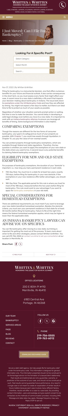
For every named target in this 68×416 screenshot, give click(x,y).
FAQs (8, 329)
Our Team (11, 316)
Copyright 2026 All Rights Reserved (33, 405)
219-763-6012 (45, 338)
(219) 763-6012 (62, 5)
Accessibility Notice (40, 408)
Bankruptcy (12, 320)
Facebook (40, 321)
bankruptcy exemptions (24, 190)
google (53, 321)
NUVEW (12, 405)
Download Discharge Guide (34, 354)
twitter (20, 244)
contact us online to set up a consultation (41, 236)
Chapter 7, (18, 136)
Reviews (10, 338)
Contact (10, 343)
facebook (16, 244)
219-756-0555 (46, 335)
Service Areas (13, 325)
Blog (8, 334)
